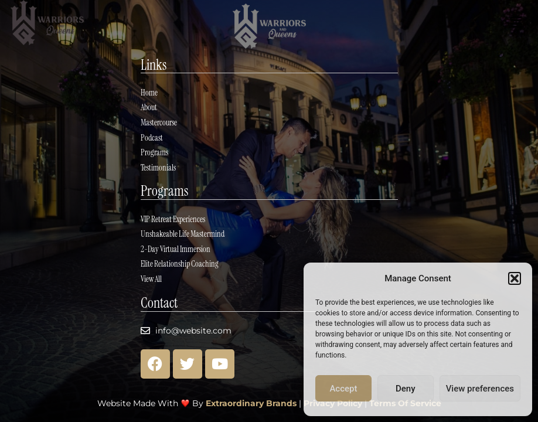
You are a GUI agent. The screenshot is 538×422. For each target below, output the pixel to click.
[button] (514, 278)
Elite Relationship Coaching (180, 263)
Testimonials (158, 166)
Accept (343, 388)
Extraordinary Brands (251, 403)
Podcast (152, 135)
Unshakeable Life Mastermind (182, 233)
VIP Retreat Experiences (173, 218)
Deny (406, 388)
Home (149, 89)
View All (151, 279)
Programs (154, 150)
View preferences (480, 388)
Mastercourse (159, 120)
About (149, 105)
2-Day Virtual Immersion (175, 248)
